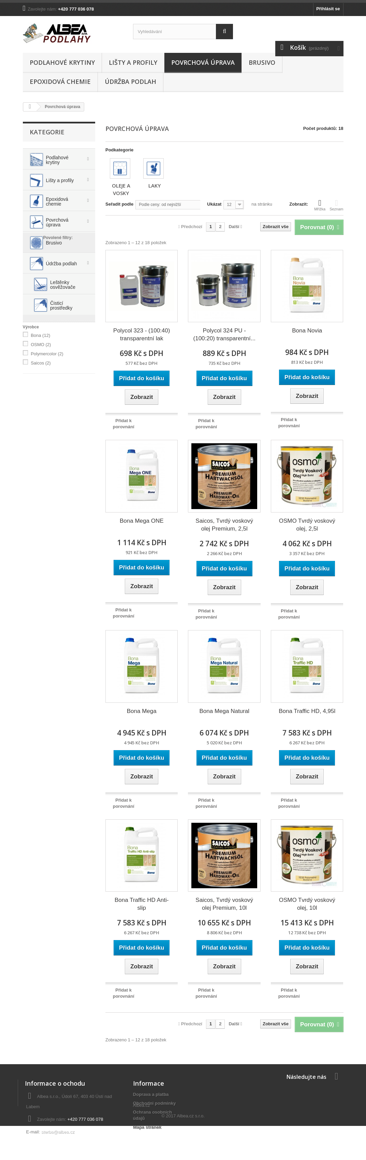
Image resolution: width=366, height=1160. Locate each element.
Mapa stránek (147, 1127)
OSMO (41, 392)
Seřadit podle (119, 204)
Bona (40, 382)
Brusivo (262, 62)
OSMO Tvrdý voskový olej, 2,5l (307, 525)
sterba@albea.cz (58, 1131)
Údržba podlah (130, 81)
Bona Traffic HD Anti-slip (142, 904)
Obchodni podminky (154, 1103)
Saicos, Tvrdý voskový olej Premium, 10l (224, 904)
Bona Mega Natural (224, 711)
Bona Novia (307, 330)
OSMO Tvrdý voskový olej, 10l (307, 904)
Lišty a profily (133, 62)
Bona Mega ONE (142, 521)
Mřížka (319, 205)
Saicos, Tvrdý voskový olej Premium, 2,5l (224, 525)
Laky (154, 185)
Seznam (336, 205)
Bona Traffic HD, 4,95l (307, 711)
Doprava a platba (151, 1094)
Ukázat (214, 204)
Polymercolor (47, 401)
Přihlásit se (328, 8)
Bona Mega (142, 711)
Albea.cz (141, 1139)
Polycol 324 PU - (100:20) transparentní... (224, 334)
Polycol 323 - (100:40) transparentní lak (141, 334)
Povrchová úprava (203, 62)
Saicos (41, 410)
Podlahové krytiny (62, 62)
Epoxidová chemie (60, 81)
